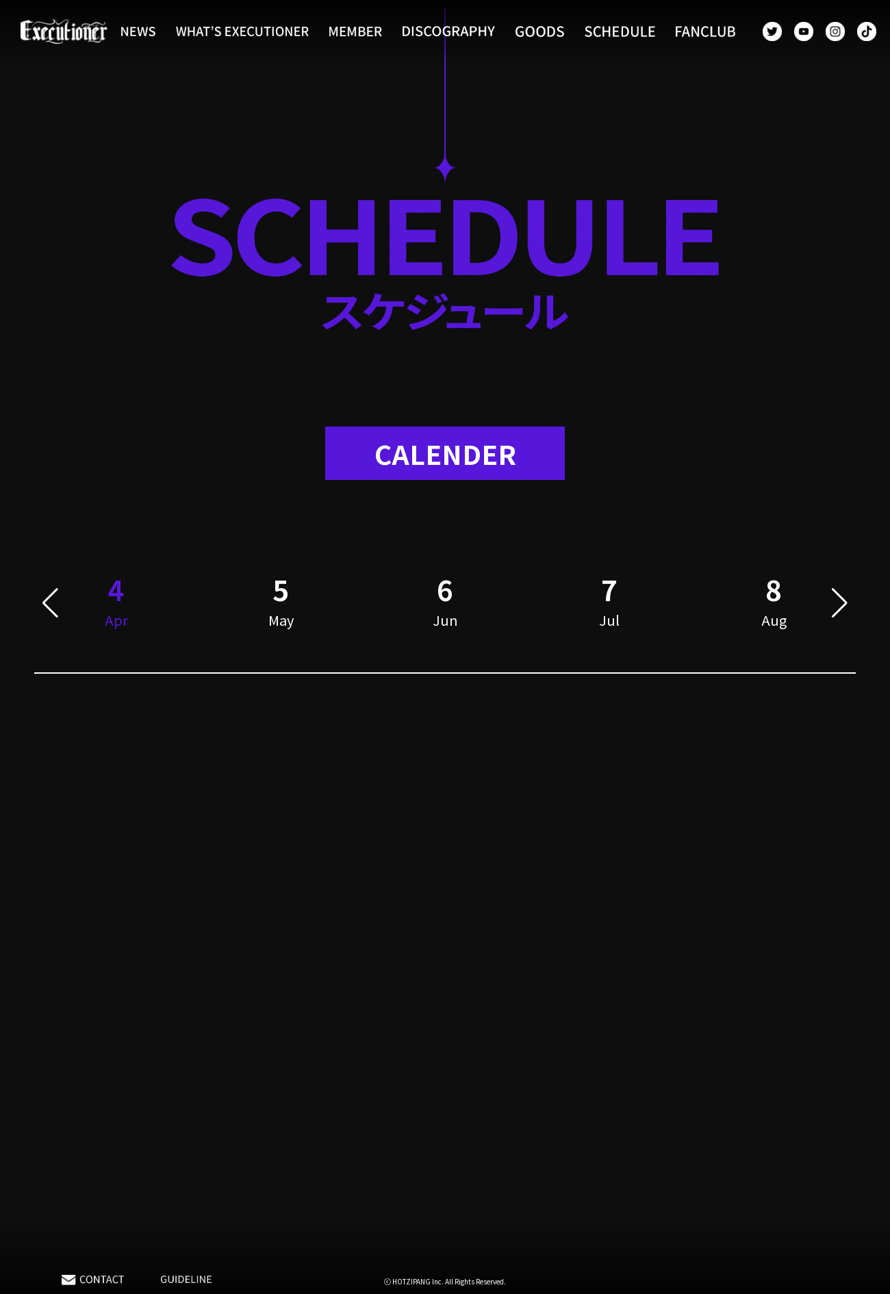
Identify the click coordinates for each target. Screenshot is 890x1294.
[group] (281, 605)
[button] (50, 605)
